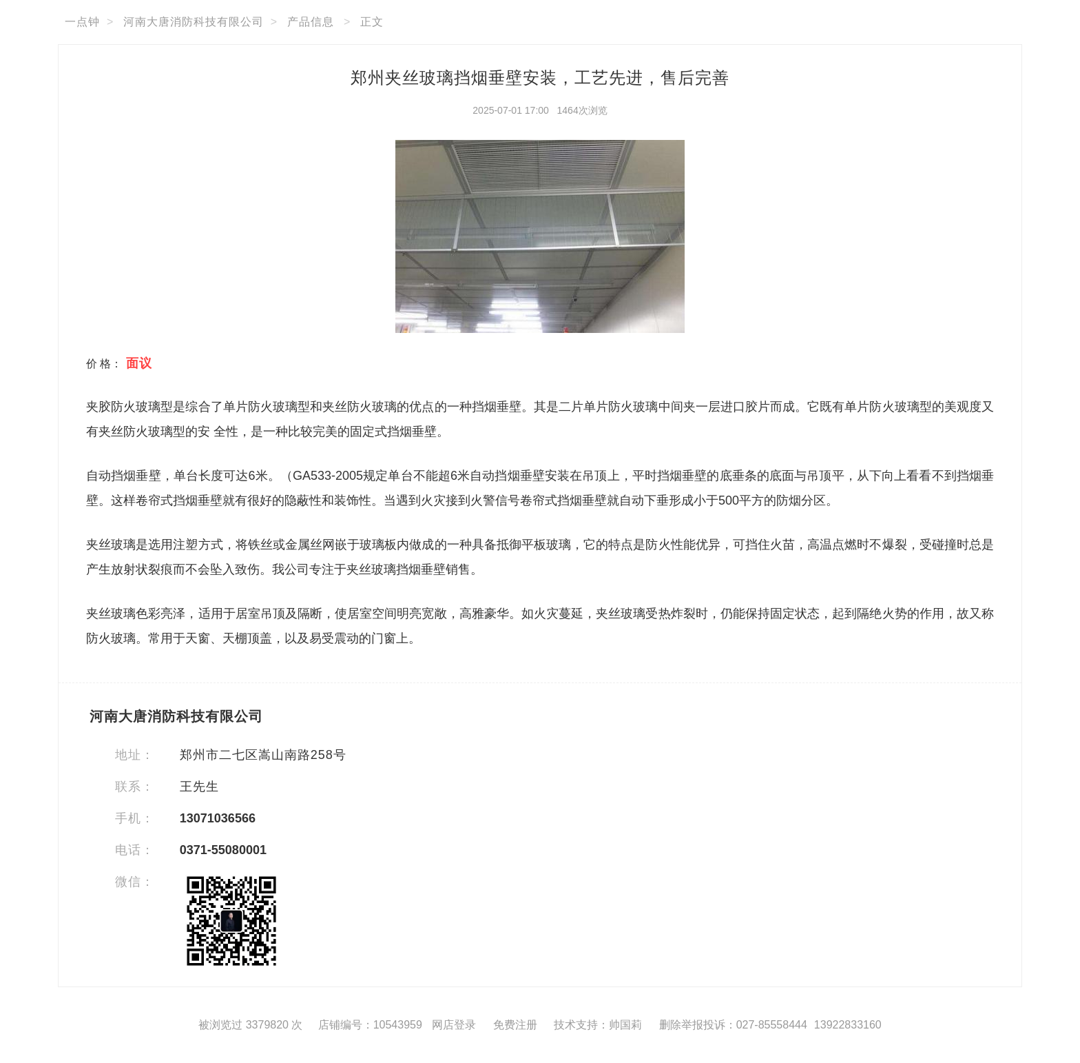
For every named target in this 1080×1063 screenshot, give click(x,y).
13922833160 (848, 1025)
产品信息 (310, 22)
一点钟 (82, 22)
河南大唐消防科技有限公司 (193, 22)
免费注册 (515, 1025)
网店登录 (454, 1025)
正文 (372, 22)
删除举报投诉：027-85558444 (733, 1025)
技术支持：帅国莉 (598, 1025)
